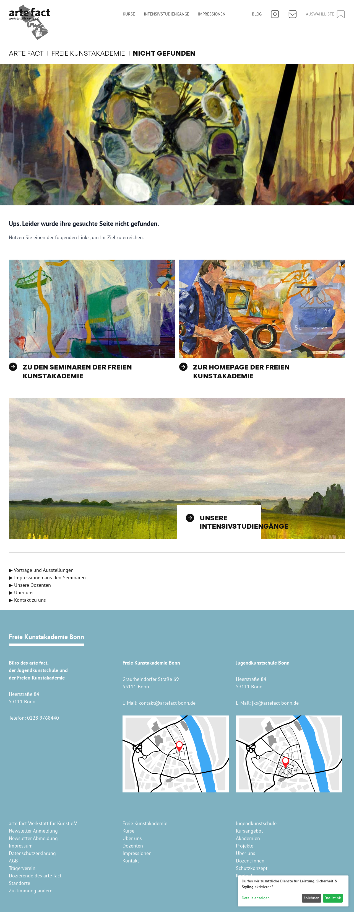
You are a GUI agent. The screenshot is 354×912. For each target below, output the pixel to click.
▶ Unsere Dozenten (30, 585)
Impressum (21, 846)
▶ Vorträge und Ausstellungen (41, 570)
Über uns (132, 838)
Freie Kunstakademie (91, 53)
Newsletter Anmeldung (33, 831)
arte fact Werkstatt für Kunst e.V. (43, 823)
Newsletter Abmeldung (33, 838)
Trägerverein (22, 868)
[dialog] (293, 890)
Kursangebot (249, 831)
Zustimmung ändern (31, 890)
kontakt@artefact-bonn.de (167, 703)
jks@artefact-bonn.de (275, 703)
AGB (13, 860)
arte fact (29, 53)
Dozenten (133, 846)
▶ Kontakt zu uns (27, 600)
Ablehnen (311, 897)
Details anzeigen (256, 897)
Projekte (244, 846)
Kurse (129, 14)
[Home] (29, 22)
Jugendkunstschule (256, 823)
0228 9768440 (43, 718)
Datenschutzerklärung (32, 853)
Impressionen (211, 14)
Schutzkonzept (251, 868)
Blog (257, 14)
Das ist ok (332, 897)
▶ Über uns (21, 592)
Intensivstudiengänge (166, 14)
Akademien (248, 838)
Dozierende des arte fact (35, 875)
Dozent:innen (250, 860)
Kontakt (131, 860)
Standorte (19, 883)
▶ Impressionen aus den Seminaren (47, 577)
